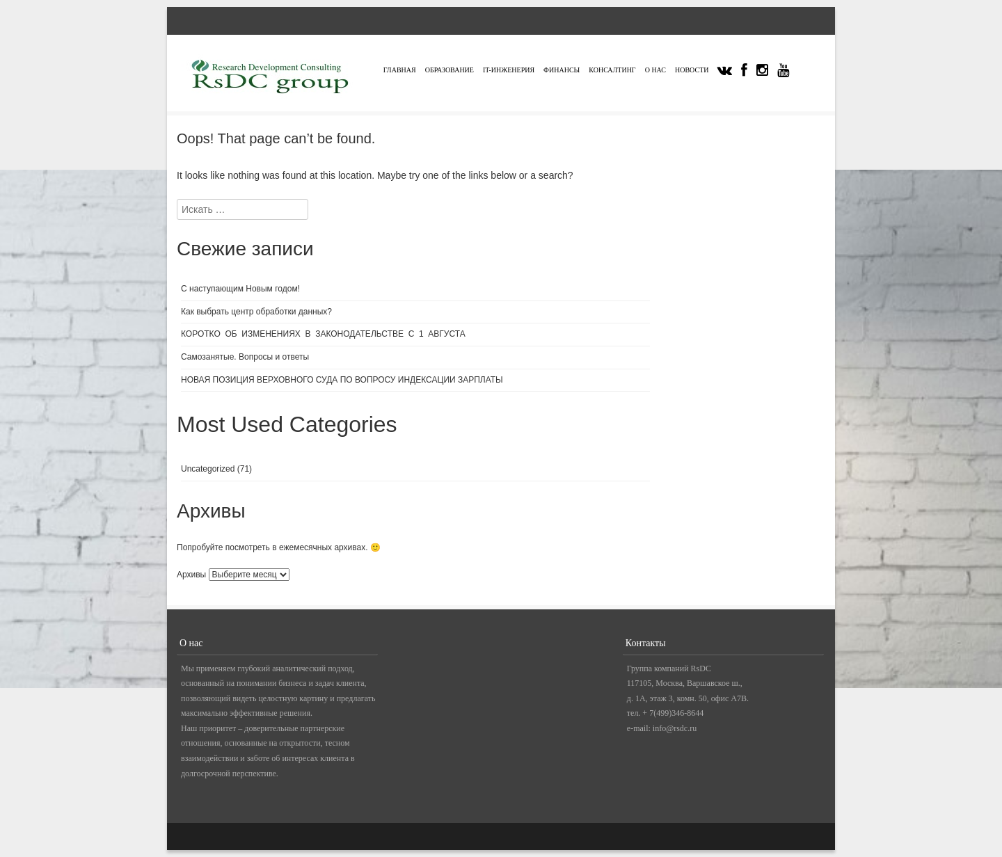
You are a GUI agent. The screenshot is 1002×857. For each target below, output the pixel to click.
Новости (691, 70)
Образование (449, 70)
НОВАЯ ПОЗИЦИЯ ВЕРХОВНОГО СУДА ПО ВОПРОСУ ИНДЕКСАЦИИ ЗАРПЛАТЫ (342, 380)
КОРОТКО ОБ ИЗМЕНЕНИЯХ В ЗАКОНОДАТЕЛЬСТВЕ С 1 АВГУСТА (323, 334)
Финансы (561, 70)
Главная (399, 70)
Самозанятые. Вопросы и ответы (245, 357)
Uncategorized (207, 469)
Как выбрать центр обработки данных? (257, 312)
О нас (655, 70)
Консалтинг (612, 70)
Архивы (191, 574)
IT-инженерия (508, 70)
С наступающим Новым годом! (240, 289)
